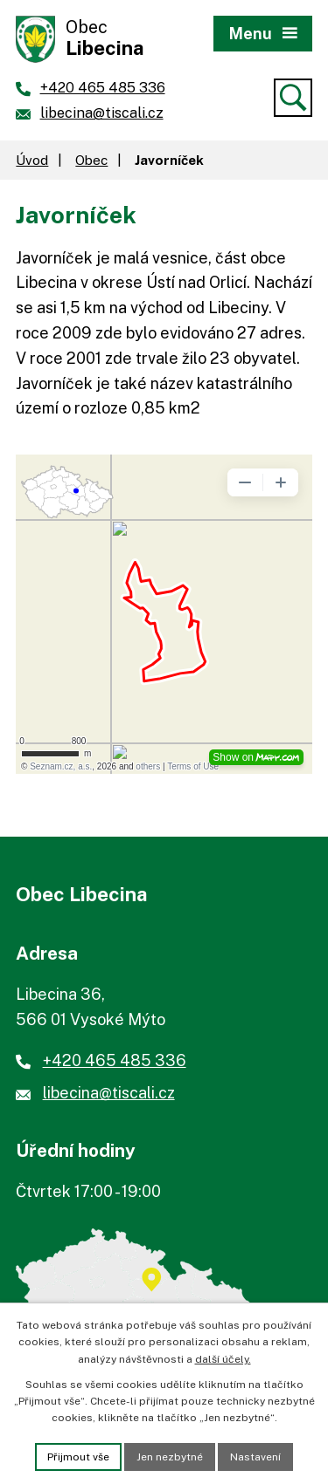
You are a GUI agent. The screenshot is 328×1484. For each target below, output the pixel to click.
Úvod (32, 160)
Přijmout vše (78, 1457)
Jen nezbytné (169, 1457)
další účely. (223, 1359)
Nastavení (255, 1457)
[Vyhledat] (293, 98)
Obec (91, 160)
